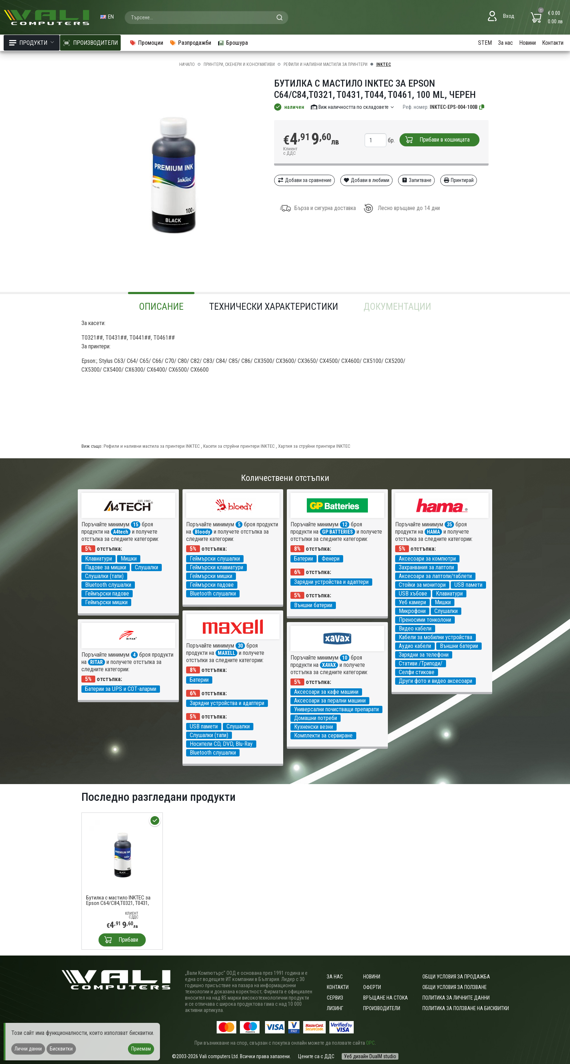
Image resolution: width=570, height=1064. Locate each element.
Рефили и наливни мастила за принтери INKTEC (152, 446)
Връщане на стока (385, 998)
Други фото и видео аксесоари (435, 680)
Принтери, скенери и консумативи (239, 64)
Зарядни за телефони (424, 654)
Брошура (232, 42)
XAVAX (329, 665)
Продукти (31, 42)
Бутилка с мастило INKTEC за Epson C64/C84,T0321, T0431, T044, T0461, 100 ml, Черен (118, 900)
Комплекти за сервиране (323, 735)
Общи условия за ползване (454, 987)
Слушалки (146, 567)
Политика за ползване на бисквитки (465, 1008)
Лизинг (335, 1008)
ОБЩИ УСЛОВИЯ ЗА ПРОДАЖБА (456, 977)
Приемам (141, 1049)
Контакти (552, 42)
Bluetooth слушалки (108, 584)
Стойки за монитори (422, 584)
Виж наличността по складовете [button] (353, 107)
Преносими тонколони (425, 619)
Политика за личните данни (456, 998)
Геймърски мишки (106, 602)
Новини (527, 42)
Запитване (416, 180)
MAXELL (226, 653)
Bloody (202, 532)
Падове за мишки (105, 567)
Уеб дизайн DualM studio (370, 1056)
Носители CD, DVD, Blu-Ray (221, 743)
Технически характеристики (273, 306)
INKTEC (383, 64)
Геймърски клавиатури (216, 567)
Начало (187, 64)
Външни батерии (313, 605)
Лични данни (28, 1049)
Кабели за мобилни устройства (435, 637)
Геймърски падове (107, 593)
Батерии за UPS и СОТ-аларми (120, 688)
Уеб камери (412, 602)
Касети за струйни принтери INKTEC (239, 446)
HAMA (433, 532)
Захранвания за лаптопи (426, 567)
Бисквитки (61, 1049)
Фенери (331, 558)
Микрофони (412, 611)
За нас (505, 42)
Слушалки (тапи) (104, 576)
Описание (161, 306)
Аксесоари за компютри (427, 558)
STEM (485, 42)
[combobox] (206, 17)
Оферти (372, 987)
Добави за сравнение (304, 180)
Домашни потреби (315, 718)
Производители (381, 1008)
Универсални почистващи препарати (336, 709)
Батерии (303, 558)
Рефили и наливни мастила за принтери (326, 64)
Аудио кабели (415, 645)
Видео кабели (415, 628)
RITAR (96, 662)
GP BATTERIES (337, 532)
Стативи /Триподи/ (420, 663)
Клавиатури (98, 558)
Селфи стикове (416, 672)
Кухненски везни (313, 726)
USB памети (468, 584)
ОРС (370, 1043)
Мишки (129, 558)
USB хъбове (413, 593)
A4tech (120, 532)
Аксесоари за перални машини (330, 700)
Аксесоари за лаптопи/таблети (435, 576)
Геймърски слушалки (215, 558)
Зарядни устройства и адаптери (331, 581)
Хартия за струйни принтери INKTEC (314, 446)
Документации (397, 306)
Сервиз (335, 998)
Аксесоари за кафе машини (326, 691)
